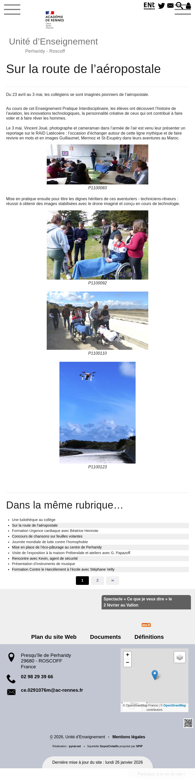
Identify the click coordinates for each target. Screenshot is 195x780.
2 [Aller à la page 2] (97, 580)
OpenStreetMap (175, 705)
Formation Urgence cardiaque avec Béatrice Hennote (55, 531)
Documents (105, 637)
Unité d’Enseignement (53, 44)
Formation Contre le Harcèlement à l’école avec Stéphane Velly (63, 569)
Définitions (149, 637)
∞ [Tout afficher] (112, 580)
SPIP (139, 746)
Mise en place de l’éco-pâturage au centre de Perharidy (57, 547)
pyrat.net (75, 746)
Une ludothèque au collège (33, 520)
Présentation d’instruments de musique (43, 564)
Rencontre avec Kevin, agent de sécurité (45, 558)
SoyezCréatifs (109, 746)
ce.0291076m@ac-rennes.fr (52, 690)
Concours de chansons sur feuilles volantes (47, 536)
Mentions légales (128, 737)
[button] (179, 6)
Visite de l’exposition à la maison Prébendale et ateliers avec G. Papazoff (71, 553)
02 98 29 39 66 (37, 676)
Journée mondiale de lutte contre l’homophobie (50, 542)
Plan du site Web (54, 637)
